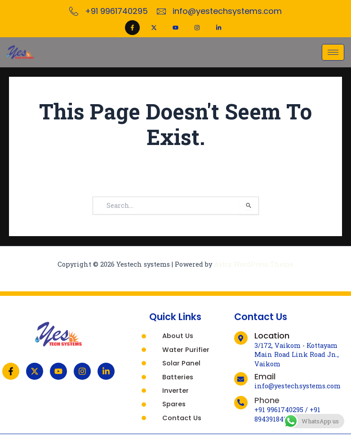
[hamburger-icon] (333, 52)
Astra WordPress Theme (253, 264)
